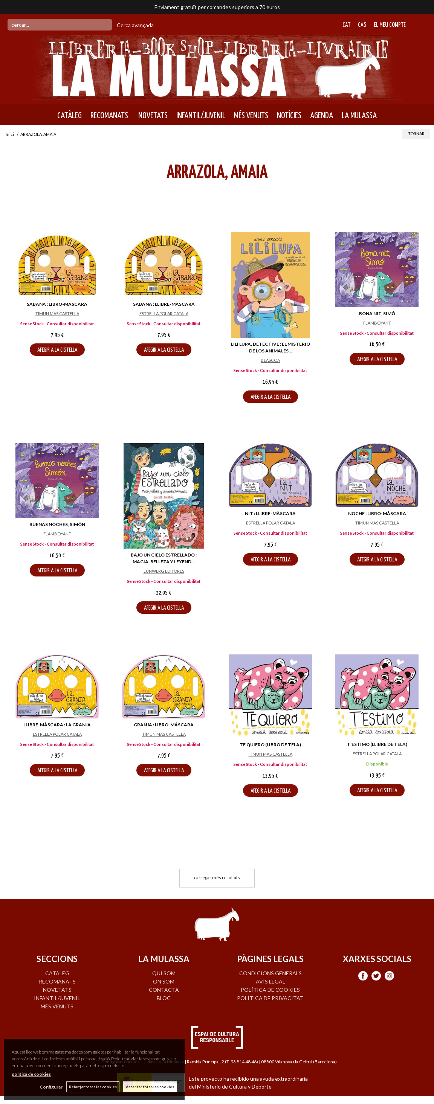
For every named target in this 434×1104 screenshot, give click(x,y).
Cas (362, 25)
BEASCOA (270, 360)
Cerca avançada (135, 25)
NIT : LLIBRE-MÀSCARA (270, 513)
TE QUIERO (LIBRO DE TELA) (270, 744)
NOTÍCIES (289, 115)
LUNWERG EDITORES (164, 571)
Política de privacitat (270, 998)
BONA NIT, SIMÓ (377, 313)
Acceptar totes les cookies (150, 1086)
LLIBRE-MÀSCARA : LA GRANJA (57, 724)
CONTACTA (164, 990)
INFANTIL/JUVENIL (200, 115)
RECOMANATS (109, 115)
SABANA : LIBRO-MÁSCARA (57, 304)
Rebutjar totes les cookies (93, 1086)
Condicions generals (270, 973)
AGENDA (321, 115)
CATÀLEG (69, 115)
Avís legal (270, 981)
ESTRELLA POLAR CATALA (163, 313)
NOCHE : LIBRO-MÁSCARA (377, 513)
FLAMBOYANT (377, 322)
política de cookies (31, 1074)
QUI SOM (164, 973)
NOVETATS (152, 115)
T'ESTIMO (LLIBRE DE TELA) (377, 744)
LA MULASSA (359, 115)
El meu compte (390, 25)
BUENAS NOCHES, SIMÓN (57, 524)
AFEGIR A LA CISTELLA (57, 350)
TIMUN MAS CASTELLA (57, 313)
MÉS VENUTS (251, 115)
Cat (346, 25)
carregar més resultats (217, 877)
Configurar (51, 1087)
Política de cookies (270, 990)
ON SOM (163, 981)
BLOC (164, 998)
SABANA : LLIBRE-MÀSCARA (164, 304)
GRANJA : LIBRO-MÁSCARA (164, 724)
